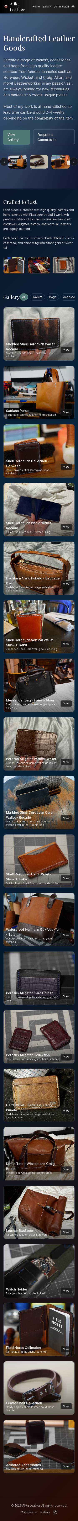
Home (36, 6)
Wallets (37, 297)
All (23, 297)
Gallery (46, 6)
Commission (61, 6)
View (66, 349)
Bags (52, 297)
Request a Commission (47, 137)
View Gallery (13, 137)
